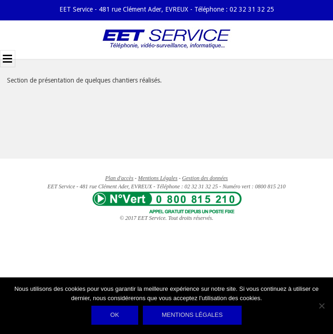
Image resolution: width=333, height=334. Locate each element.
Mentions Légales (158, 178)
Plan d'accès (119, 178)
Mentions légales (192, 314)
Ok (114, 314)
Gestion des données (205, 178)
